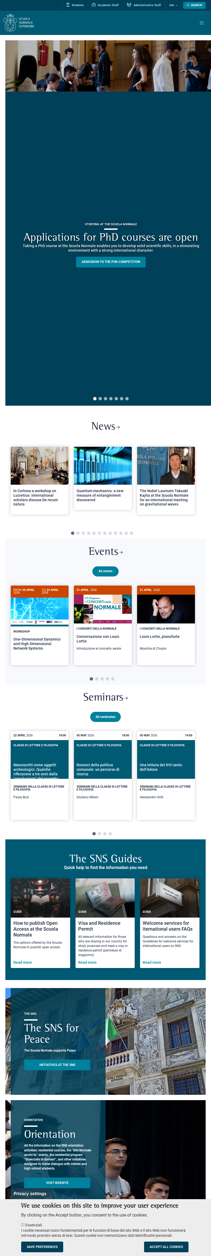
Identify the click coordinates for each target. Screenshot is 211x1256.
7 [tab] (127, 399)
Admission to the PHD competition (111, 262)
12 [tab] (131, 533)
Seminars (105, 700)
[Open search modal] (194, 5)
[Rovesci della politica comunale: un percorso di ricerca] (103, 777)
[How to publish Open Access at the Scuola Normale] (40, 925)
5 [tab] (116, 399)
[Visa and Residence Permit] (105, 925)
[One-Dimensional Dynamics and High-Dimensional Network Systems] (40, 622)
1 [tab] (94, 399)
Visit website (57, 1185)
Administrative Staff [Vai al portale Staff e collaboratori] (144, 5)
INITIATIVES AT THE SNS (57, 1067)
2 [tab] (100, 399)
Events (105, 552)
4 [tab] (111, 399)
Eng (171, 5)
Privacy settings (30, 1193)
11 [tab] (126, 533)
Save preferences (42, 1247)
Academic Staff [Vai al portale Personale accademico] (105, 5)
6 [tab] (121, 399)
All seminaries (105, 719)
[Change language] (176, 5)
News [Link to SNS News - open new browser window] (105, 427)
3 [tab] (105, 399)
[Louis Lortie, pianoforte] (166, 621)
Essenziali (33, 1225)
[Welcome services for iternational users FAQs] (169, 925)
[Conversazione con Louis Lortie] (103, 621)
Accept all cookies (166, 1247)
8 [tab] (110, 533)
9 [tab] (115, 533)
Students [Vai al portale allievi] (75, 5)
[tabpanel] (40, 483)
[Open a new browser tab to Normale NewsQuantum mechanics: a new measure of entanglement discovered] (103, 479)
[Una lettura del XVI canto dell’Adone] (166, 777)
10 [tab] (120, 533)
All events (105, 571)
